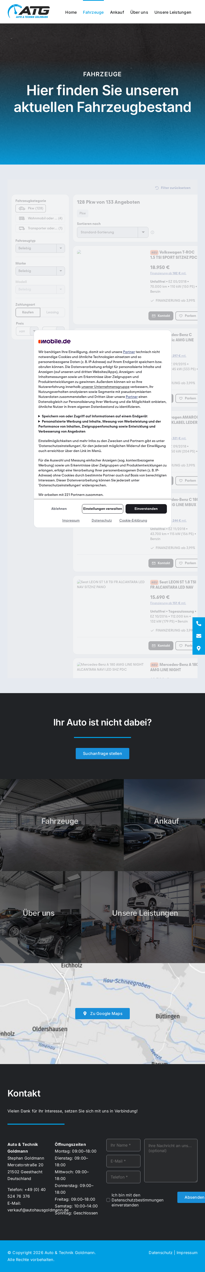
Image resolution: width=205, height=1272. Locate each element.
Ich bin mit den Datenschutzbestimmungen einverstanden (138, 1199)
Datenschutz (161, 1252)
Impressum (187, 1252)
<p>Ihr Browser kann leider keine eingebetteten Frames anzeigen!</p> (102, 429)
